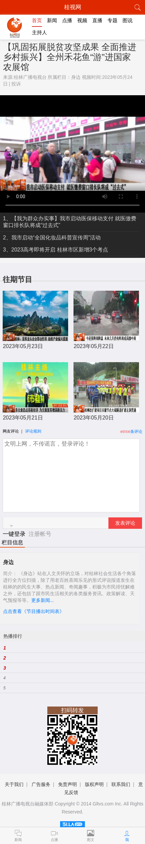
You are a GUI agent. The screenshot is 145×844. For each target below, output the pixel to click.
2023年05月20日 (93, 417)
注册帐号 (40, 534)
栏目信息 (12, 542)
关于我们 (14, 784)
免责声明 (67, 784)
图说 (128, 20)
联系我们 (120, 784)
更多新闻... (42, 600)
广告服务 (41, 784)
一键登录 (15, 534)
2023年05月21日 (23, 417)
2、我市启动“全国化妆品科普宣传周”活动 (52, 237)
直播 (97, 20)
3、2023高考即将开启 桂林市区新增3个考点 (55, 249)
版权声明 (94, 784)
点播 (67, 20)
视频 (82, 20)
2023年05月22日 (93, 346)
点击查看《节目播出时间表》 (33, 611)
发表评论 (125, 523)
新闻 (52, 20)
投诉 (16, 84)
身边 (76, 77)
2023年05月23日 (23, 346)
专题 (112, 20)
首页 (37, 20)
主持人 (39, 32)
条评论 (136, 431)
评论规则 (33, 431)
